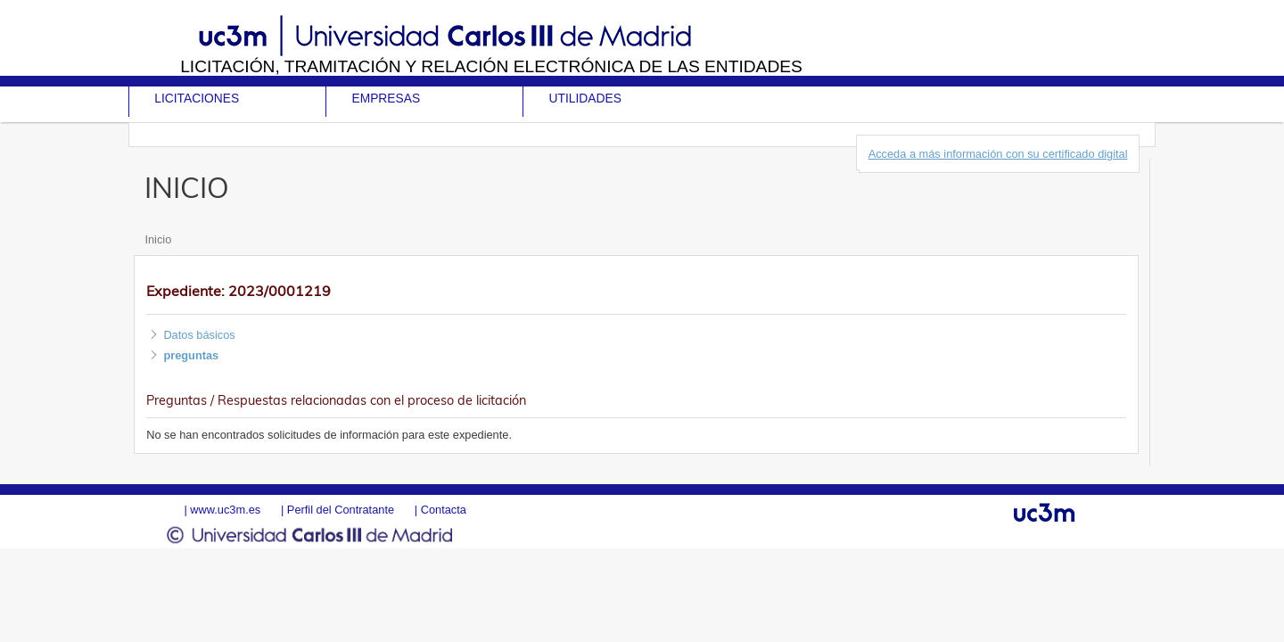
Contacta (443, 509)
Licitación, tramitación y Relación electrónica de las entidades (491, 66)
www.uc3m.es (225, 509)
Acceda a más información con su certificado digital (998, 153)
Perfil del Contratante (340, 509)
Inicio (157, 239)
